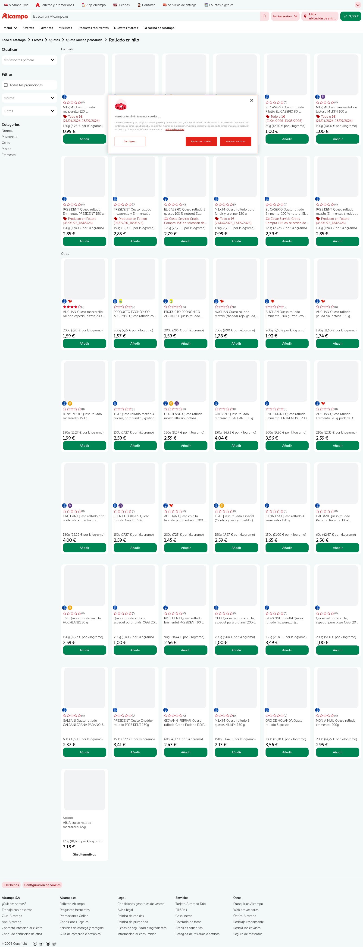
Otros (6, 143)
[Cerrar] (252, 100)
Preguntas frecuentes (75, 910)
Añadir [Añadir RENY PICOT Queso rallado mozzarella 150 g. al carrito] (84, 445)
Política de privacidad (133, 922)
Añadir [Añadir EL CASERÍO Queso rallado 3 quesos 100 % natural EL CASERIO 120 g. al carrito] (186, 241)
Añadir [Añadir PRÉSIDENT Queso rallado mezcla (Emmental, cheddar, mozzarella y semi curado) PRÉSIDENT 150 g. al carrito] (338, 241)
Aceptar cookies (235, 141)
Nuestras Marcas (126, 28)
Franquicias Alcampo (248, 904)
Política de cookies (131, 916)
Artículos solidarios (189, 928)
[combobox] (145, 16)
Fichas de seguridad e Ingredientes (142, 928)
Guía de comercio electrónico (80, 934)
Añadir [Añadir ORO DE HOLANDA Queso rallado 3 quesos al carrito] (287, 752)
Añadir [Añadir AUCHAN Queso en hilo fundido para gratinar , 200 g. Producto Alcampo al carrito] (186, 548)
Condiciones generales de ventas (141, 904)
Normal (7, 130)
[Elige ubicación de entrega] (319, 16)
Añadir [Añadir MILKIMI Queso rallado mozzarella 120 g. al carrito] (84, 139)
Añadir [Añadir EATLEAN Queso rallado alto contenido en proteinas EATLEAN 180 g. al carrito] (84, 548)
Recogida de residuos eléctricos (197, 934)
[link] (42, 885)
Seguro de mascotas (247, 934)
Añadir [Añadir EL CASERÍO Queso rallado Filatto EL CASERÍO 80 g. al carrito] (287, 139)
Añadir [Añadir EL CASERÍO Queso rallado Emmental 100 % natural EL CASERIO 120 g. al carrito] (287, 241)
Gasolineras (183, 916)
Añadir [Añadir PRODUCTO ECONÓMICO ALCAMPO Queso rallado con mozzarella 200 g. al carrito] (135, 343)
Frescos (37, 40)
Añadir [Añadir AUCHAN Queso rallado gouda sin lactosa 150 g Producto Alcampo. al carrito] (338, 343)
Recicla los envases (246, 928)
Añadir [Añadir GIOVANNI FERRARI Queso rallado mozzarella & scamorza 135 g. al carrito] (287, 650)
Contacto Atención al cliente (22, 928)
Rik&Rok (181, 910)
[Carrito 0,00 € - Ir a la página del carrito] (350, 16)
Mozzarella (9, 136)
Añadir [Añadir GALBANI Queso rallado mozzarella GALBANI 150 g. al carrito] (236, 445)
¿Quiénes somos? (14, 904)
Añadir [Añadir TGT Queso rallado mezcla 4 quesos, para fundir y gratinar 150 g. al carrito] (135, 445)
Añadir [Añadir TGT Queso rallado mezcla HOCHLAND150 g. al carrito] (84, 650)
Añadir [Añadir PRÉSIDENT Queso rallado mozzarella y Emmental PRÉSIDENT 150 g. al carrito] (135, 241)
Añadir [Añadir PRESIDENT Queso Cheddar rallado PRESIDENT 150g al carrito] (135, 752)
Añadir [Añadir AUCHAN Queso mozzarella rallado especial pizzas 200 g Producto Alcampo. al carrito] (84, 343)
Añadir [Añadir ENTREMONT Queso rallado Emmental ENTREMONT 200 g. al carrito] (287, 445)
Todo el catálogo (14, 40)
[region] (183, 124)
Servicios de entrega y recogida (82, 928)
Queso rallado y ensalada (84, 40)
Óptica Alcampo (244, 916)
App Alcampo (11, 922)
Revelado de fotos (188, 922)
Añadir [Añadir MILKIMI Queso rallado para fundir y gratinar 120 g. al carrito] (236, 241)
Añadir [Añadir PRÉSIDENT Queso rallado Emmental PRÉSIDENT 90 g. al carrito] (186, 650)
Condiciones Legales (74, 922)
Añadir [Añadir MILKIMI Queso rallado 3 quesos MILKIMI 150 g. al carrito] (236, 752)
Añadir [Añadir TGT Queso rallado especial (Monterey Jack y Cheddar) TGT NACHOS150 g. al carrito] (236, 548)
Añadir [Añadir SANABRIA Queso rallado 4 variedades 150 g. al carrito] (287, 548)
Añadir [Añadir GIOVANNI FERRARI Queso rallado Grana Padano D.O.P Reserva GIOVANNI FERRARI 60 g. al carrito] (186, 752)
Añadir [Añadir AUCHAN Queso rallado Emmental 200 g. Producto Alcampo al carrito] (287, 343)
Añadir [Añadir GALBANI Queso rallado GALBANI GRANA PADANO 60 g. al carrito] (84, 752)
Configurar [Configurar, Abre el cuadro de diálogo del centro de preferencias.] (130, 141)
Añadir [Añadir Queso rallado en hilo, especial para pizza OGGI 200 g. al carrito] (338, 650)
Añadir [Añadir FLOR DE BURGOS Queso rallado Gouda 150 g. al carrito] (135, 548)
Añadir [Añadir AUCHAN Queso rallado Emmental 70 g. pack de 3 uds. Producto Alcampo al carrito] (338, 445)
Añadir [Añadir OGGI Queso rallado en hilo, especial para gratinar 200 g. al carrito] (236, 650)
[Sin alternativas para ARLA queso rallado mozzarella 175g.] (84, 854)
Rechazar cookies (201, 141)
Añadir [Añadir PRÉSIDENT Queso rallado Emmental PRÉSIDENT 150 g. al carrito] (84, 241)
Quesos (54, 40)
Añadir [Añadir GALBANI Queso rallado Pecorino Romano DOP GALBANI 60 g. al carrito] (338, 548)
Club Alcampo (12, 916)
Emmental (9, 155)
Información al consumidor (137, 934)
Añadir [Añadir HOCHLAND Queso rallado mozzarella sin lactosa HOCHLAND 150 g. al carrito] (186, 445)
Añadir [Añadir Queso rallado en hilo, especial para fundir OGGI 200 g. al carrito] (135, 650)
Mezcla (7, 149)
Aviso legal (125, 910)
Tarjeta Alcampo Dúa (190, 904)
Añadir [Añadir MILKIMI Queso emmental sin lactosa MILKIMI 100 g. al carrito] (338, 139)
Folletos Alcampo (72, 904)
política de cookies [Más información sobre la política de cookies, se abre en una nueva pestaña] (174, 129)
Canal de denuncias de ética (22, 934)
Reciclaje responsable (248, 922)
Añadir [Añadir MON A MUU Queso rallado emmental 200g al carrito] (338, 752)
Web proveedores (245, 910)
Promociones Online (74, 916)
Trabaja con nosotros (17, 910)
